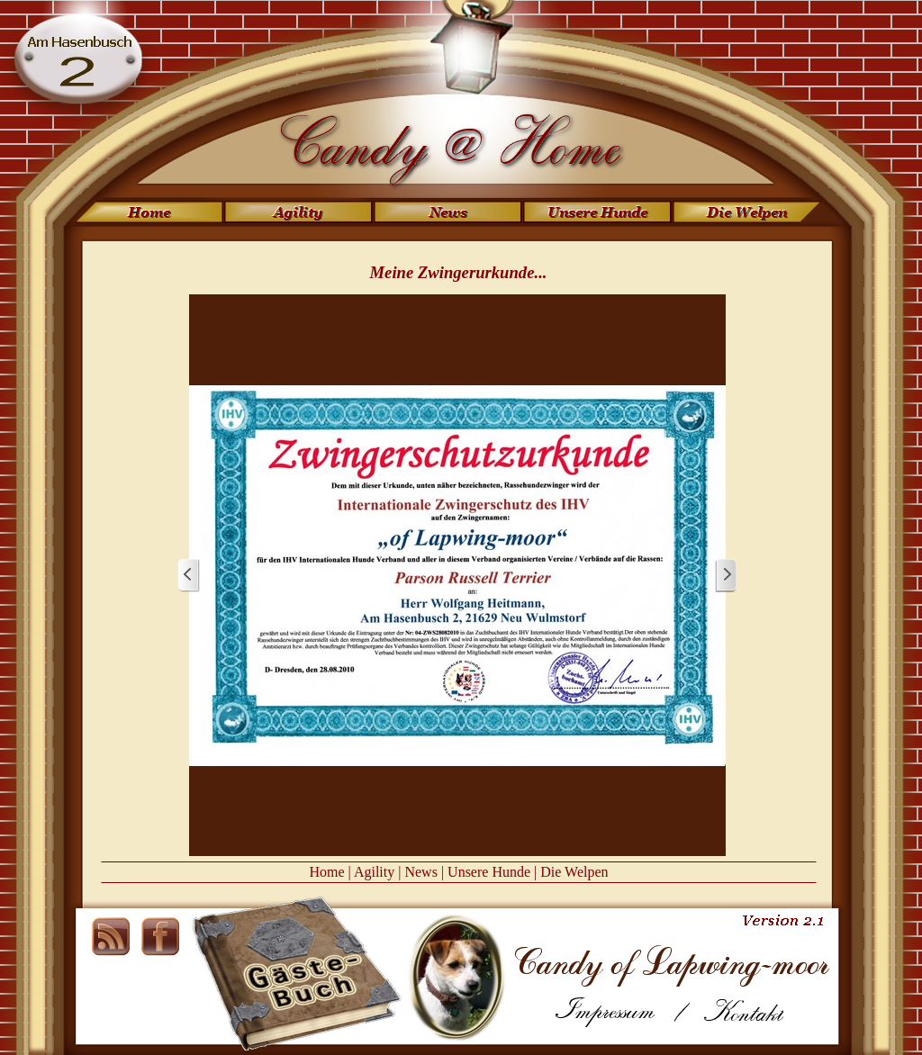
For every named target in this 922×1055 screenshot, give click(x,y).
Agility (374, 871)
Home (326, 871)
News (420, 871)
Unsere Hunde (488, 871)
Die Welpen (574, 871)
